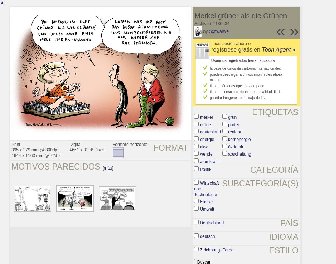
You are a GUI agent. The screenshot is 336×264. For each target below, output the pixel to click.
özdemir (235, 147)
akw (203, 147)
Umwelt (207, 209)
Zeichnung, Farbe (216, 250)
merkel (206, 117)
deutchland (210, 132)
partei (233, 124)
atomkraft (209, 161)
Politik (205, 169)
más (108, 168)
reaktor (234, 132)
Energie (207, 201)
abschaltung (239, 154)
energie (207, 139)
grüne (205, 124)
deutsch (207, 236)
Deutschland (212, 222)
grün (232, 117)
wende (206, 154)
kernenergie (239, 139)
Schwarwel (219, 31)
